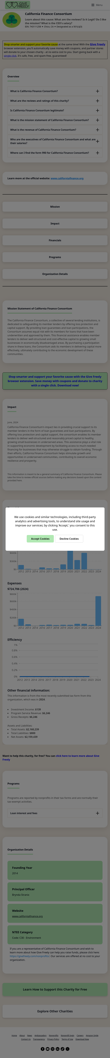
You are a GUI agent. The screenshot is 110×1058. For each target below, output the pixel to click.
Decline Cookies (69, 538)
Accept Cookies (40, 538)
